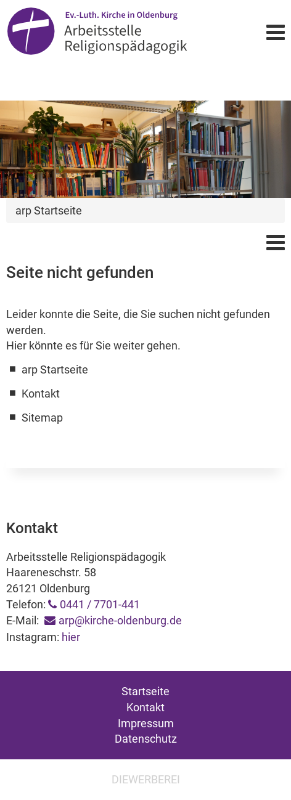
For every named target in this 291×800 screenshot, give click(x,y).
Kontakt (145, 707)
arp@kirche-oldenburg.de (120, 620)
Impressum (146, 723)
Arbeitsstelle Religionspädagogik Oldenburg (97, 31)
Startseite (145, 691)
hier (71, 637)
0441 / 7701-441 (100, 604)
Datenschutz (146, 738)
